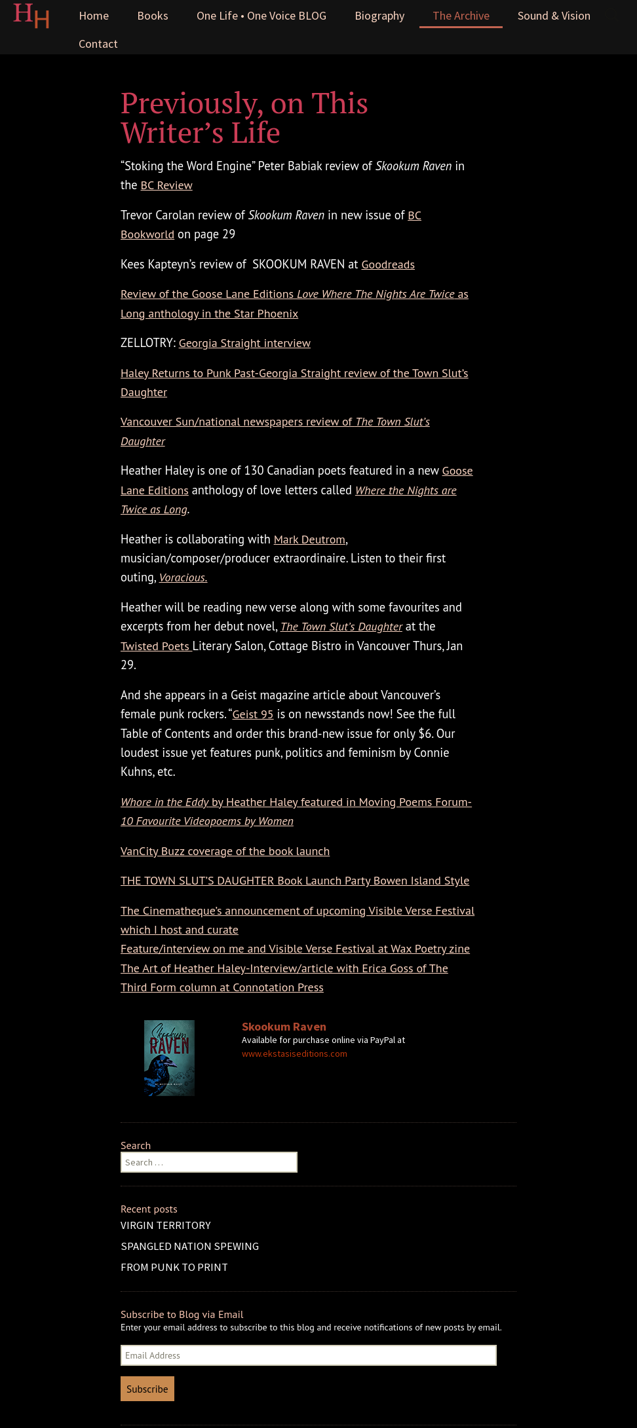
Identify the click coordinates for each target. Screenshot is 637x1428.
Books (152, 15)
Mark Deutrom (309, 539)
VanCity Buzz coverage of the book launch (225, 850)
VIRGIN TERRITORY (165, 1225)
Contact (98, 43)
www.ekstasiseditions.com (294, 1053)
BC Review (167, 184)
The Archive (461, 15)
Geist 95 (253, 714)
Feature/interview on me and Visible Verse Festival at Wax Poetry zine (295, 948)
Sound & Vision (554, 15)
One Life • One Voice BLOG (261, 15)
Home (94, 15)
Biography (379, 15)
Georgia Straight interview (245, 342)
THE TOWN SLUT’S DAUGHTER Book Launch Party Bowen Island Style (295, 880)
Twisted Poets (157, 645)
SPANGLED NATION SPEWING (190, 1246)
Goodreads (388, 264)
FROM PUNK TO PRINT (174, 1266)
